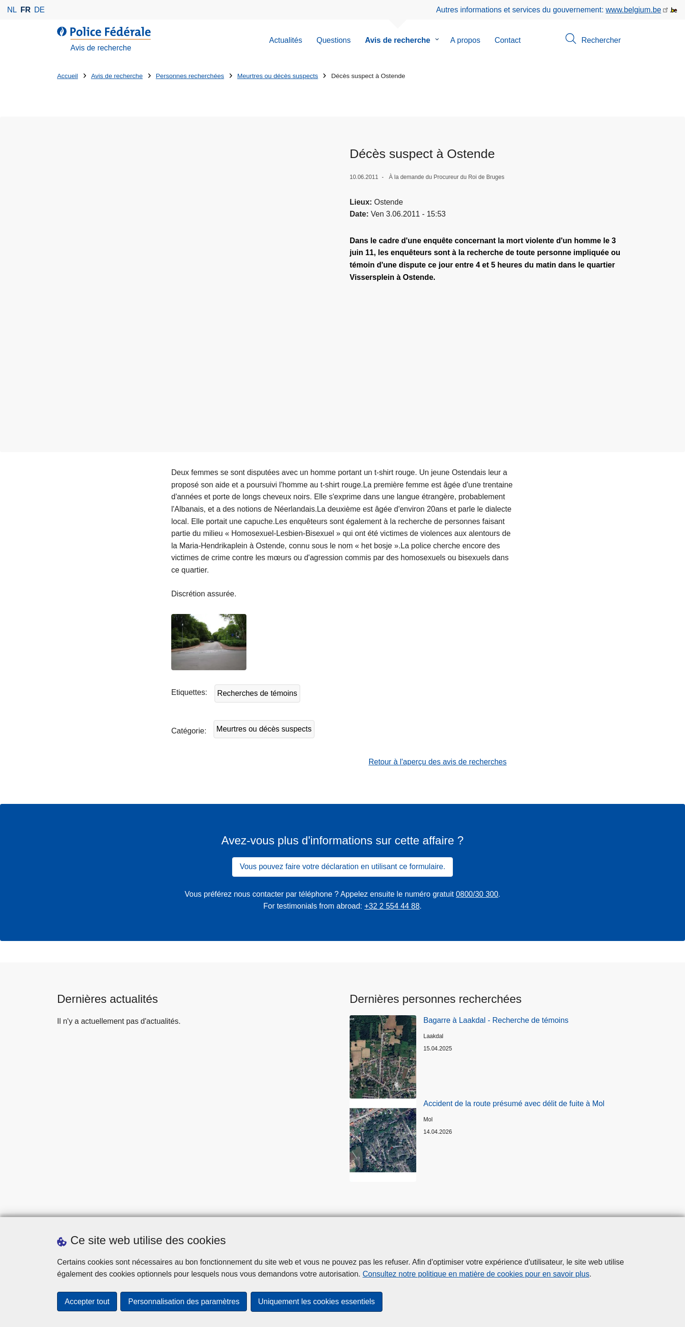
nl (12, 10)
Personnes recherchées (190, 75)
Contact (508, 40)
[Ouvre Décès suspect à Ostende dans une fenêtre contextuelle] (196, 249)
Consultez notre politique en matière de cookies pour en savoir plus (475, 1274)
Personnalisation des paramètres (184, 1302)
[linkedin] (585, 1204)
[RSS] (622, 1204)
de (39, 10)
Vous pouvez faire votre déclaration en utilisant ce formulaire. (342, 797)
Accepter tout (87, 1302)
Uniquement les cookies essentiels (317, 1302)
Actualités (285, 40)
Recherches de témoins (257, 624)
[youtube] (603, 1204)
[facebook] (548, 1204)
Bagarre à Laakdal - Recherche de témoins (495, 951)
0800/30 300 (477, 825)
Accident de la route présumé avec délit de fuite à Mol (514, 1034)
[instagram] (566, 1204)
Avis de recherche (397, 40)
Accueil (67, 75)
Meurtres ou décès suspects (277, 75)
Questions (333, 40)
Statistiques (77, 1205)
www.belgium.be (633, 10)
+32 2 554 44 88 (392, 836)
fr (25, 10)
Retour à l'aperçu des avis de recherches (438, 692)
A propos (465, 40)
